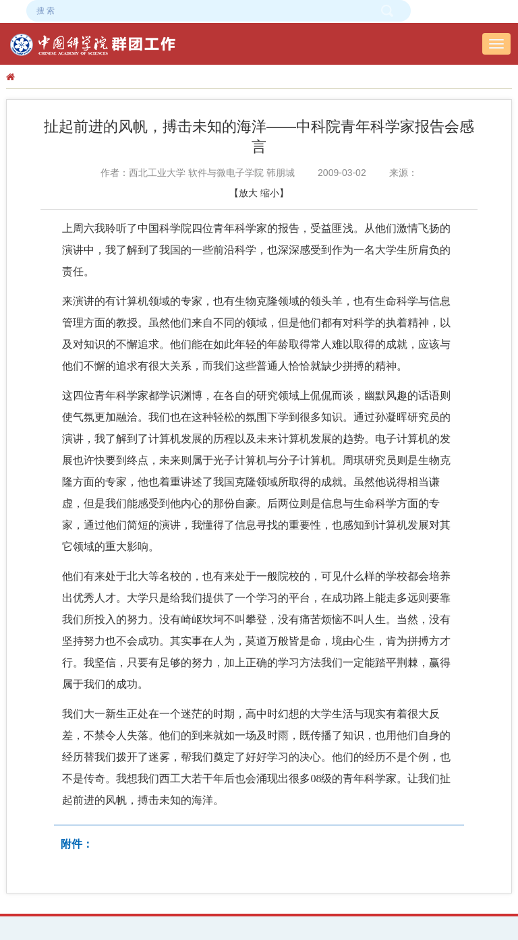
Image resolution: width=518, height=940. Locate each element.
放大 (248, 192)
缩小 (269, 192)
